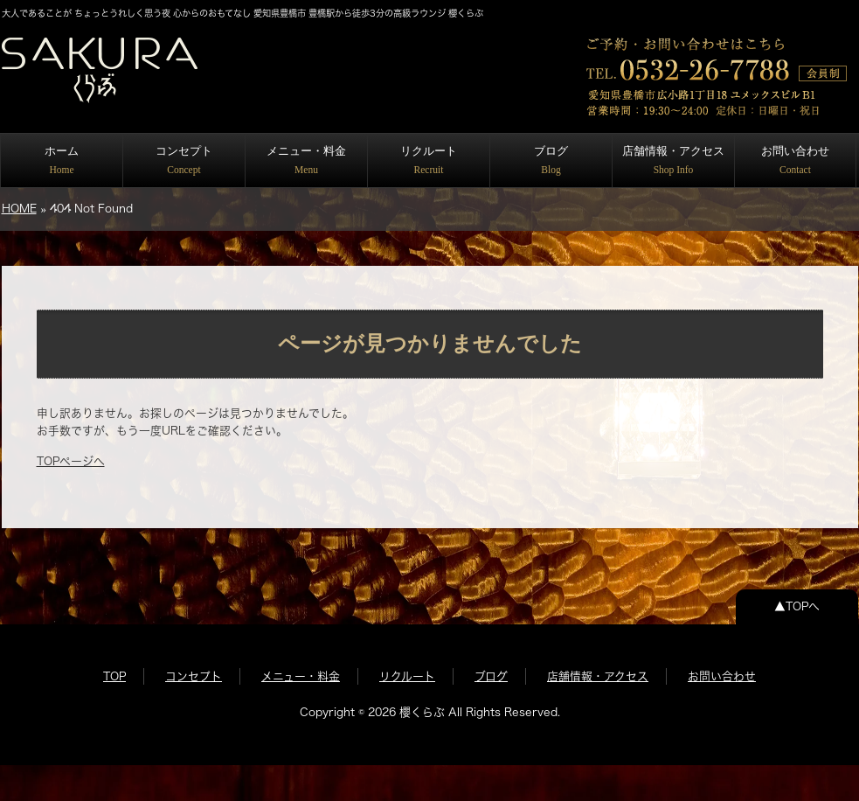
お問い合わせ (795, 159)
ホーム (62, 159)
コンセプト (184, 159)
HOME (19, 208)
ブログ (551, 159)
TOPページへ (71, 461)
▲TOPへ (797, 606)
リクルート (428, 159)
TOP (114, 676)
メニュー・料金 (306, 159)
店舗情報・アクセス (673, 159)
